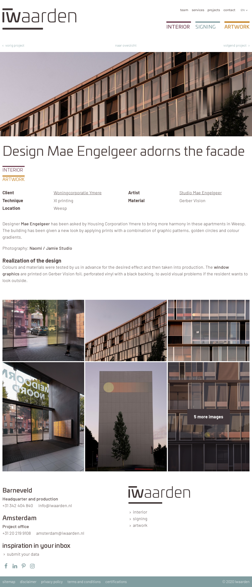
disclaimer (28, 581)
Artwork (237, 27)
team (184, 10)
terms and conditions (84, 581)
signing (140, 518)
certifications (116, 581)
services (198, 10)
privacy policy (52, 581)
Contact (229, 10)
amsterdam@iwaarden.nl (60, 533)
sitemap (8, 581)
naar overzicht (126, 45)
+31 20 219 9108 (16, 533)
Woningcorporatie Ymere (78, 192)
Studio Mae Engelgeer (200, 192)
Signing (205, 27)
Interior (178, 27)
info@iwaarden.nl (55, 505)
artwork (140, 525)
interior (140, 512)
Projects (213, 10)
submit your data (23, 554)
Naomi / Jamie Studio (51, 248)
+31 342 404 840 (17, 505)
